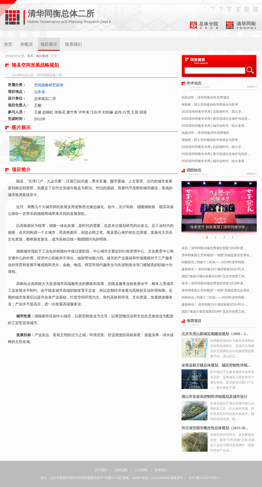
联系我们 (73, 44)
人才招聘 (141, 470)
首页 (8, 44)
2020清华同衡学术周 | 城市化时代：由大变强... (214, 126)
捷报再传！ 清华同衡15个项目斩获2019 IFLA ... (214, 269)
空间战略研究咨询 (48, 85)
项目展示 (49, 44)
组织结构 (121, 470)
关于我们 (101, 470)
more (250, 86)
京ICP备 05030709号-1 (204, 478)
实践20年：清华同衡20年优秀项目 (205, 97)
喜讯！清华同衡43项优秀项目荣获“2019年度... (213, 248)
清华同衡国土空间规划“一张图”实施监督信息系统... (216, 255)
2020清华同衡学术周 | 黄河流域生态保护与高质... (215, 119)
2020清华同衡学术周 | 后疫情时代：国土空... (212, 111)
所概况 (26, 44)
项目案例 (42, 56)
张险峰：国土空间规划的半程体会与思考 (209, 104)
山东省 (39, 92)
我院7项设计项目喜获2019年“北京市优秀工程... (214, 276)
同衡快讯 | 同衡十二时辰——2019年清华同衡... (214, 262)
